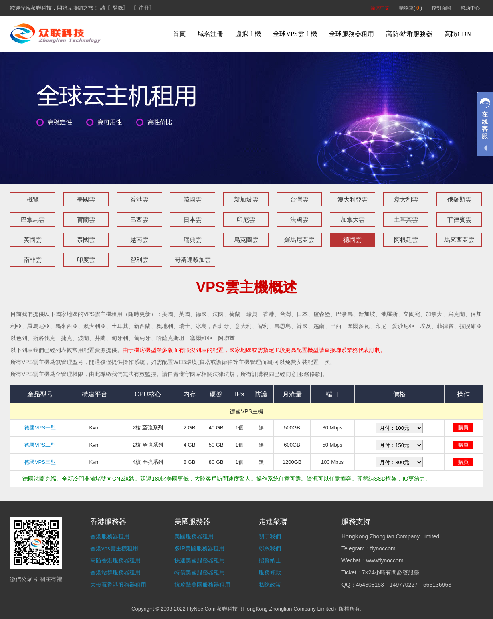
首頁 (179, 33)
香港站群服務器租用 (115, 572)
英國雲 (33, 239)
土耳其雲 (406, 219)
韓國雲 (193, 199)
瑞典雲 (193, 239)
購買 (463, 428)
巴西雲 (139, 219)
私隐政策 (270, 584)
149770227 (404, 584)
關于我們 (270, 536)
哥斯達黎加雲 (193, 259)
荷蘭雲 (86, 219)
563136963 (437, 584)
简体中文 (380, 8)
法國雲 (299, 219)
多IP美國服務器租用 (199, 548)
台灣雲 (299, 199)
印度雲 (86, 259)
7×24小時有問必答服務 (391, 572)
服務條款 (270, 572)
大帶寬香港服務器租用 (118, 584)
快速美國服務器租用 (199, 560)
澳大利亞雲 (352, 199)
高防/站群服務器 (409, 33)
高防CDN (458, 33)
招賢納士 (270, 560)
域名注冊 (210, 33)
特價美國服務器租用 (199, 572)
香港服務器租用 (109, 536)
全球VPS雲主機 (295, 33)
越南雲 (139, 239)
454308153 (370, 584)
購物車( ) (410, 8)
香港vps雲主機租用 (114, 548)
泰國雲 (86, 239)
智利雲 (139, 259)
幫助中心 (470, 8)
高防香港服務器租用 (115, 560)
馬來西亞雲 (459, 239)
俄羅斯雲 (459, 199)
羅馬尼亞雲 (299, 239)
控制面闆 (441, 8)
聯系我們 (270, 548)
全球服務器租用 (351, 33)
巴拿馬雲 (33, 219)
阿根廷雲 (406, 239)
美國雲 (86, 199)
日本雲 (193, 219)
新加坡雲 (246, 199)
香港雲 (139, 199)
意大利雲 (406, 199)
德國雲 (352, 239)
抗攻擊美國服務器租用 (202, 584)
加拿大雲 (353, 219)
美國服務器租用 (194, 536)
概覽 (33, 199)
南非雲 (33, 259)
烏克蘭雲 (246, 239)
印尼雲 (246, 219)
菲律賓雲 (459, 219)
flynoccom (383, 548)
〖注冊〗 (143, 8)
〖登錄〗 (117, 8)
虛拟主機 (248, 33)
